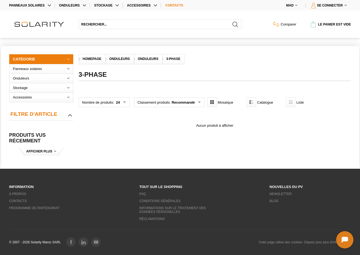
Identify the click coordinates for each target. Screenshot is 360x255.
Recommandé (183, 102)
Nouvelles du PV (286, 187)
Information (21, 187)
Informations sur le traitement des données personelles (172, 210)
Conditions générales (160, 201)
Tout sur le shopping (161, 187)
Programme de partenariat (34, 208)
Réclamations (152, 219)
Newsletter (281, 194)
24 (117, 102)
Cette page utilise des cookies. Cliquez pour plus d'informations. (305, 242)
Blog (274, 201)
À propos (17, 194)
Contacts (174, 5)
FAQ (142, 194)
